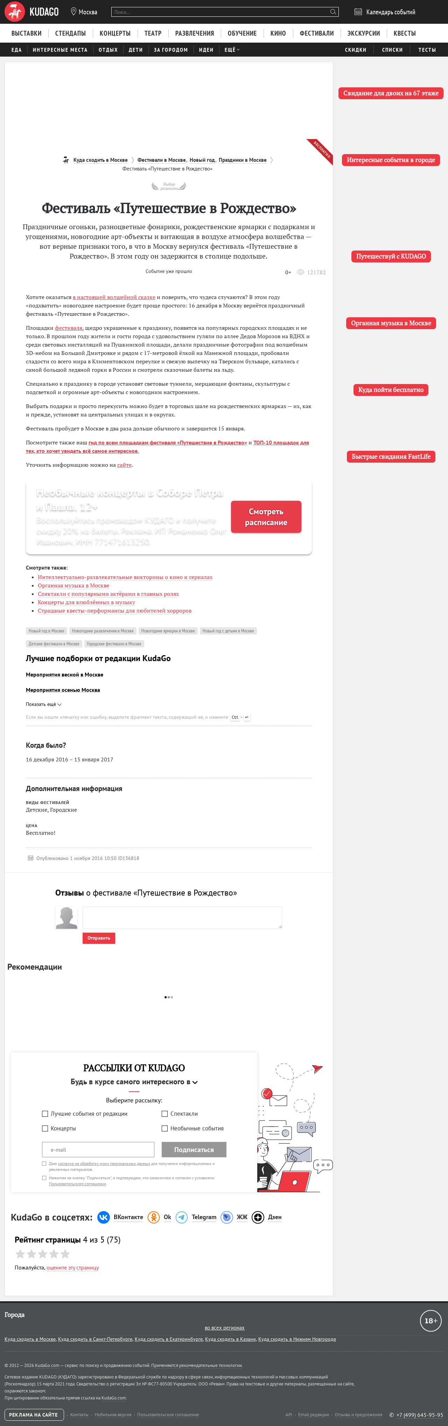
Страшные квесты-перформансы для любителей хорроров (114, 610)
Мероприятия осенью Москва (63, 689)
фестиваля (68, 327)
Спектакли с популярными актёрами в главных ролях (108, 593)
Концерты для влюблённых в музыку (86, 602)
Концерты (63, 1128)
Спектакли (184, 1113)
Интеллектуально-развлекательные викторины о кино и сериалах (125, 576)
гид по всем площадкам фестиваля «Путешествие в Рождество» (168, 442)
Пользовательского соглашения (77, 1183)
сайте (124, 464)
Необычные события (197, 1128)
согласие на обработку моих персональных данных (104, 1163)
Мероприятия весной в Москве (64, 674)
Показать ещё (44, 704)
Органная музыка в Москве (73, 585)
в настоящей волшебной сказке (114, 297)
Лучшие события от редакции (89, 1113)
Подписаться (194, 1149)
